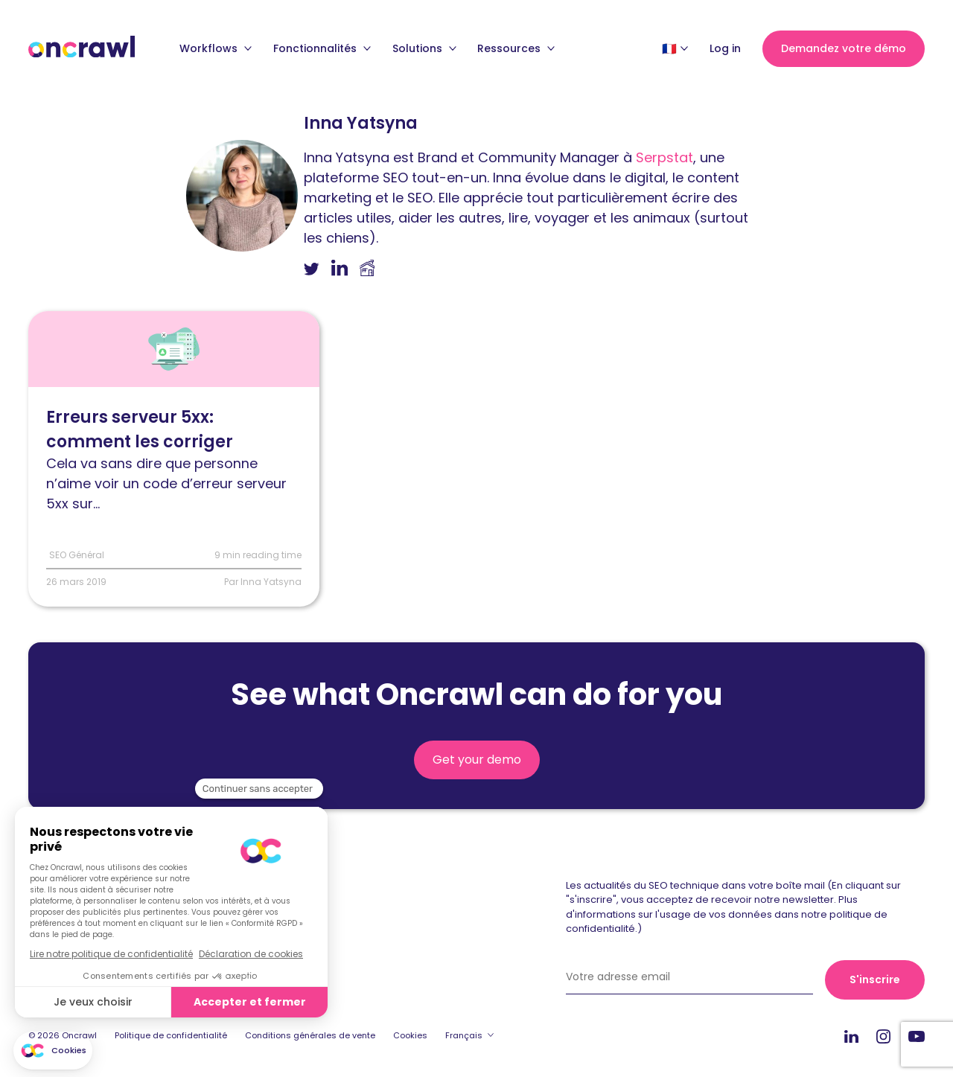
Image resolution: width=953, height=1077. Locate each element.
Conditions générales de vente (310, 1035)
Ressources (516, 48)
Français (463, 1035)
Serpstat (664, 157)
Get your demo (477, 759)
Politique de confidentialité (171, 1035)
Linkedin (851, 1035)
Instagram (883, 1035)
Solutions (424, 48)
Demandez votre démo (843, 48)
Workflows (215, 48)
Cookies (410, 1035)
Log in (725, 48)
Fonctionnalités (322, 48)
